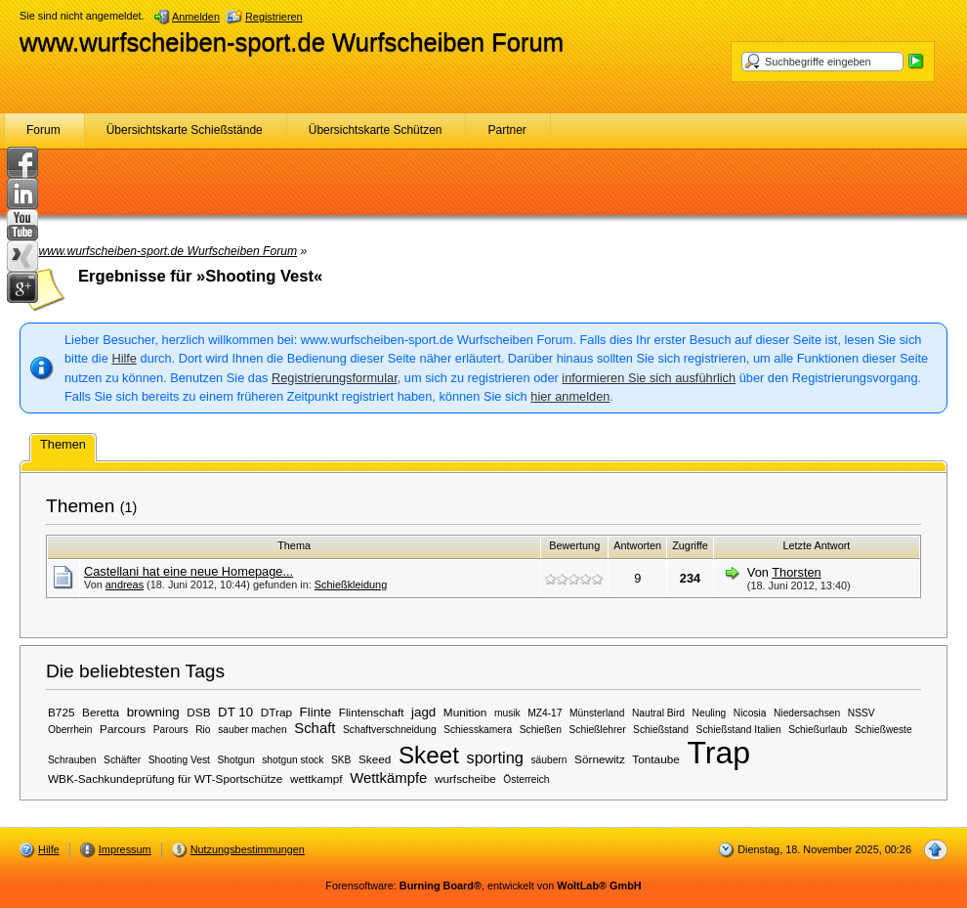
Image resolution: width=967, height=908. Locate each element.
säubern (548, 760)
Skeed (374, 759)
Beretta (100, 712)
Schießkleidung (351, 584)
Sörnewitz (599, 759)
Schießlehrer (597, 729)
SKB (341, 760)
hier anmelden (570, 396)
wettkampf (316, 778)
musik (507, 713)
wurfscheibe (465, 778)
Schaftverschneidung (390, 729)
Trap (718, 752)
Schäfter (122, 760)
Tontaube (655, 759)
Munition (465, 712)
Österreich (526, 779)
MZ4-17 (544, 713)
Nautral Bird (658, 713)
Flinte (316, 712)
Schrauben (72, 760)
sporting (494, 757)
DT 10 (235, 712)
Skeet (429, 755)
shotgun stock (292, 760)
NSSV (861, 713)
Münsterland (596, 713)
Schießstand (661, 729)
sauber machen (252, 729)
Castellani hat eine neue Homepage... (188, 571)
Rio (202, 729)
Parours (171, 729)
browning (153, 712)
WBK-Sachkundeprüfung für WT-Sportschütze (165, 778)
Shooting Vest (179, 760)
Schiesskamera (477, 729)
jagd (423, 712)
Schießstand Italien (738, 729)
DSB (198, 712)
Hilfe (124, 358)
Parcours (123, 728)
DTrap (276, 712)
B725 (61, 712)
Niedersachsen (807, 713)
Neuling (710, 713)
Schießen (541, 729)
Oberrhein (70, 729)
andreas (124, 584)
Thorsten (796, 572)
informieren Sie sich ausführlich (649, 377)
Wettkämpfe (388, 778)
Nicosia (750, 713)
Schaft (314, 728)
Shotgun (236, 760)
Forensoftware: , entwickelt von (483, 885)
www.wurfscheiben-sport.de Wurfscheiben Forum (292, 42)
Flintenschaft (371, 712)
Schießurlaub (817, 729)
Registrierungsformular (335, 377)
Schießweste (883, 729)
